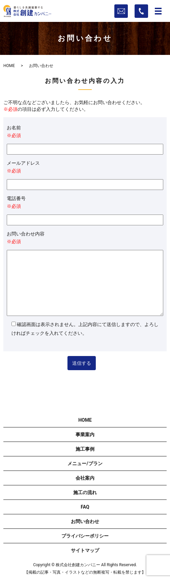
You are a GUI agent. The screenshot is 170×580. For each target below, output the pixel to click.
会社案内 (85, 478)
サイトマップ (85, 550)
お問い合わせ (85, 521)
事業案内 (85, 434)
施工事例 (85, 449)
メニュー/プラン (84, 463)
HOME (9, 65)
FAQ (85, 507)
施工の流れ (85, 492)
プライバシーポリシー (85, 536)
